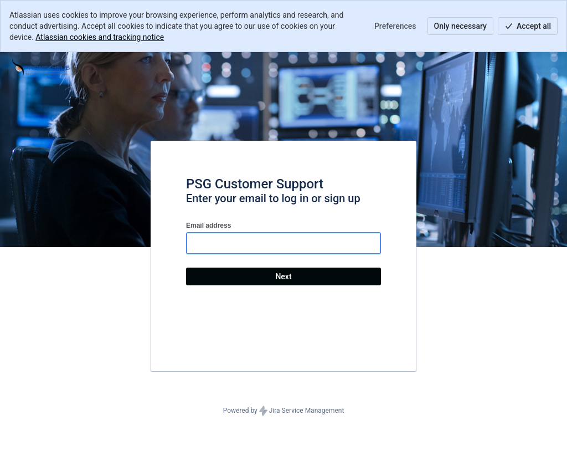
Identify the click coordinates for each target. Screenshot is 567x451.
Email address (208, 225)
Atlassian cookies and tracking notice (99, 37)
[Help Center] (41, 67)
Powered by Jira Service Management (283, 411)
